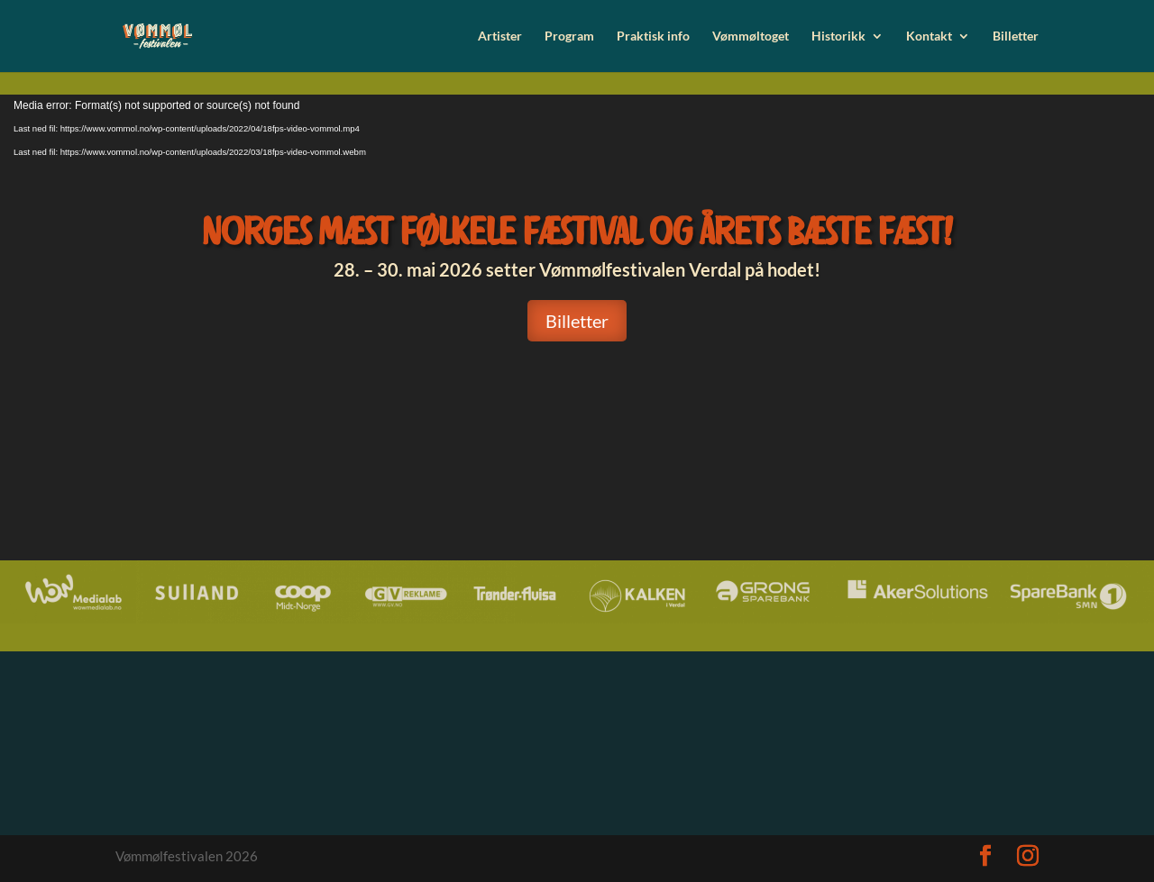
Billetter (1016, 36)
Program (569, 36)
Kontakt (929, 36)
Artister (500, 36)
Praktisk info (653, 36)
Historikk (838, 36)
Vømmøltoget (750, 36)
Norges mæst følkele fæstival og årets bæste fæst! (577, 230)
